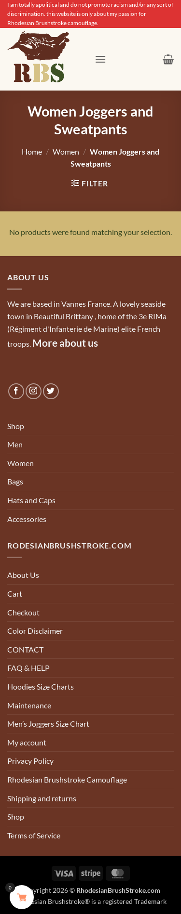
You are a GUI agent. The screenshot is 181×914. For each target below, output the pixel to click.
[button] (100, 59)
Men (15, 444)
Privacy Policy (30, 760)
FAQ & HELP (28, 667)
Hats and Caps (31, 500)
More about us (65, 343)
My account (26, 742)
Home (32, 151)
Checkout (23, 612)
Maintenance (29, 705)
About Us (23, 574)
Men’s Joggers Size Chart (48, 723)
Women (66, 151)
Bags (15, 481)
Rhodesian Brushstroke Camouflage (67, 779)
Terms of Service (33, 835)
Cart (14, 593)
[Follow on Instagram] (34, 391)
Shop (15, 426)
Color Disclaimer (35, 630)
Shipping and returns (41, 798)
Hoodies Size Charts (40, 686)
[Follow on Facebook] (16, 391)
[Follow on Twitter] (51, 391)
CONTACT (25, 649)
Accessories (26, 518)
